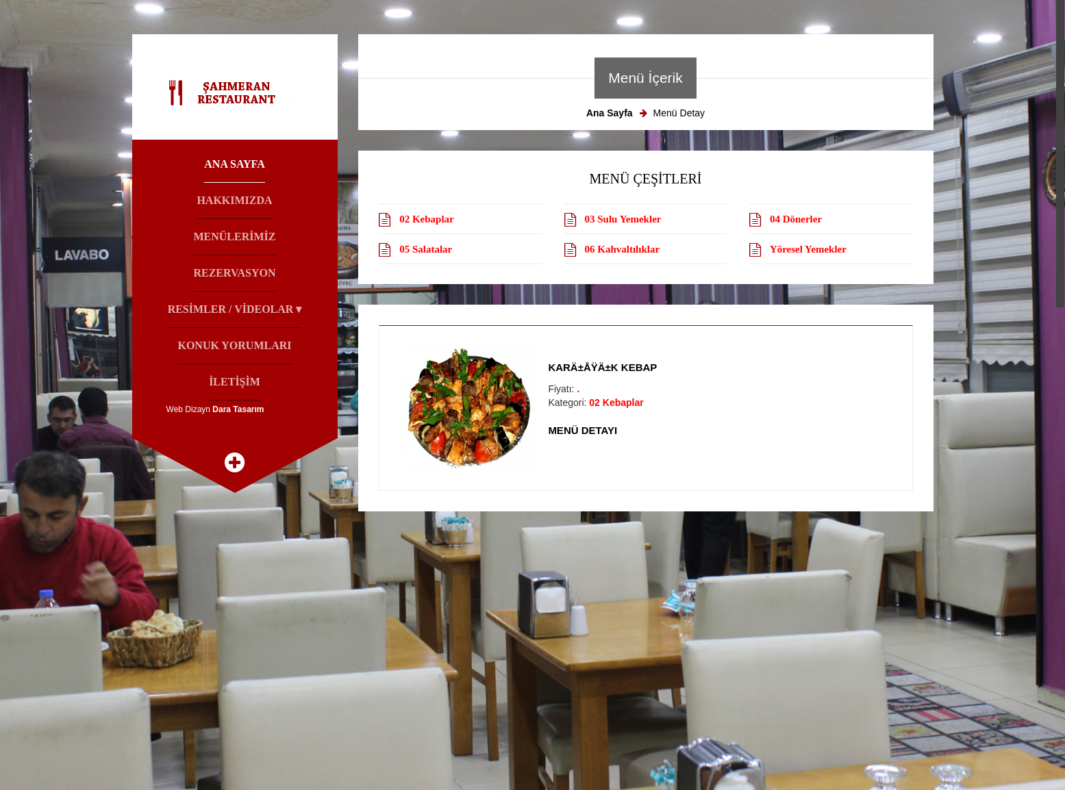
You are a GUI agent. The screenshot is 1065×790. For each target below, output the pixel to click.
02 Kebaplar (426, 219)
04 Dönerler (796, 219)
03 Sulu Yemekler (623, 219)
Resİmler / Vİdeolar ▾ (235, 309)
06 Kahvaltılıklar (622, 249)
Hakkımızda (234, 200)
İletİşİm (234, 381)
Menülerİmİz (234, 236)
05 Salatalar (425, 249)
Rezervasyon (234, 273)
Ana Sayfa (234, 164)
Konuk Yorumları (234, 345)
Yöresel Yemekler (808, 249)
